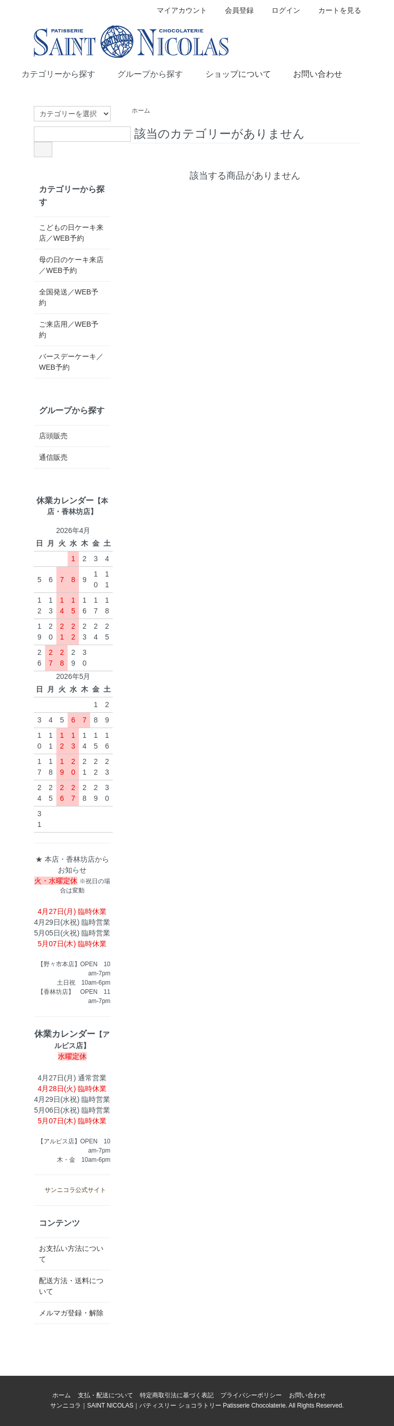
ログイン (280, 10)
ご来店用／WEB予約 (68, 329)
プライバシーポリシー (251, 1395)
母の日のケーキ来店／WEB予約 (71, 265)
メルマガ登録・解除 (71, 1313)
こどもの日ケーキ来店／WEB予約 (71, 232)
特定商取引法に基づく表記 (177, 1395)
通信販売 (53, 457)
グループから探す (142, 73)
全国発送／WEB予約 (68, 297)
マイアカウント (176, 10)
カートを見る (334, 10)
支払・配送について (105, 1395)
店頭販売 (53, 436)
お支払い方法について (71, 1253)
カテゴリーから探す (51, 73)
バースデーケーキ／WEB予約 (71, 361)
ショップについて (231, 73)
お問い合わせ (310, 73)
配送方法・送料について (71, 1285)
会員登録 (234, 10)
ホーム (141, 110)
